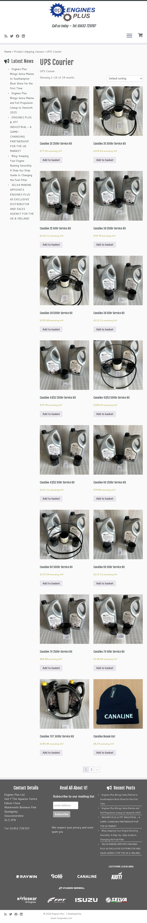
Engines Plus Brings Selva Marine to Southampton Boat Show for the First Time (22, 78)
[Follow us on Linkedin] (24, 36)
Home (7, 52)
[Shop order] (125, 78)
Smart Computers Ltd (61, 918)
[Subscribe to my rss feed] (7, 36)
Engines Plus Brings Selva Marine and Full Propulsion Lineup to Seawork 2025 (22, 102)
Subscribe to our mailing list (73, 796)
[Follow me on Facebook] (19, 36)
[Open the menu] (129, 36)
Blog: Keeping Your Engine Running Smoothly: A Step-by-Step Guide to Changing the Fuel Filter (119, 835)
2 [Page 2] (91, 769)
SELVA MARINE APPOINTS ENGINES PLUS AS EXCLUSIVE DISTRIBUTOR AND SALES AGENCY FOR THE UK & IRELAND (120, 849)
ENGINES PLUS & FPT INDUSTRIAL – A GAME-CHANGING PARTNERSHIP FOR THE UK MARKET (120, 822)
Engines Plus (58, 913)
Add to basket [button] (51, 160)
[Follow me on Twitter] (13, 36)
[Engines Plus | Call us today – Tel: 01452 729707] (73, 12)
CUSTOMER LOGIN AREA (121, 866)
